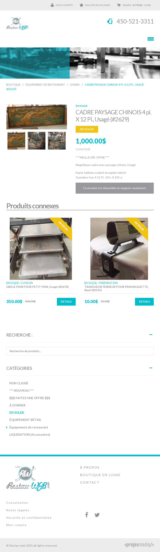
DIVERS (75, 84)
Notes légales (18, 510)
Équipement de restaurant (45, 84)
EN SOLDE (16, 412)
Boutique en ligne (100, 475)
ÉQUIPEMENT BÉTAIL (25, 420)
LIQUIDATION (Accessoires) (29, 434)
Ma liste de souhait (97, 5)
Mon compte (64, 5)
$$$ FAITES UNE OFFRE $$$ (29, 398)
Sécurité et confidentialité (29, 517)
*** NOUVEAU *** (21, 390)
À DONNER (17, 405)
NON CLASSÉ (18, 383)
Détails (66, 301)
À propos (90, 467)
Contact (90, 482)
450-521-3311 (135, 21)
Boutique (13, 84)
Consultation (17, 502)
